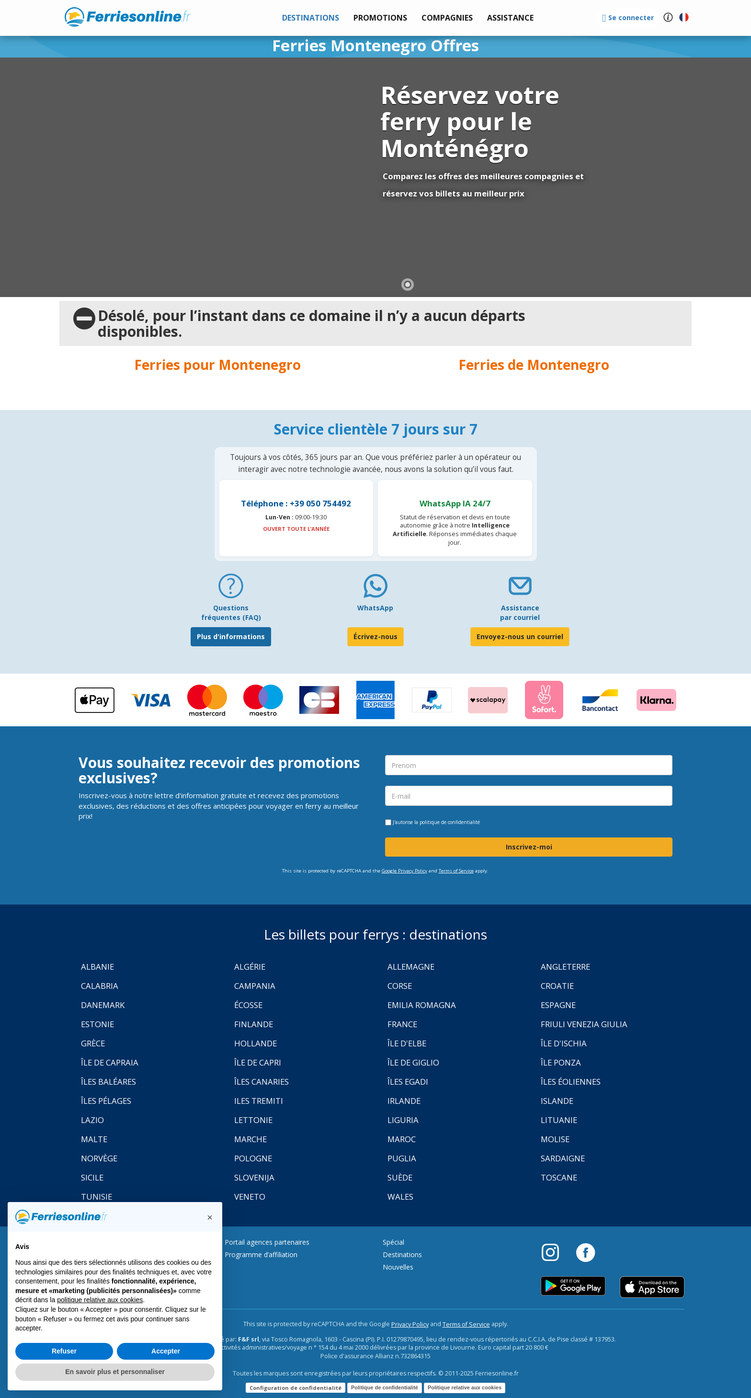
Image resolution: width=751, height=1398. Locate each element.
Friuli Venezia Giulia (584, 1024)
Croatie (557, 985)
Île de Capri (257, 1062)
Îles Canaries (261, 1081)
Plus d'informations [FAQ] (231, 636)
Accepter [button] (165, 1351)
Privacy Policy (410, 1324)
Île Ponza (561, 1062)
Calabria (99, 985)
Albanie (97, 966)
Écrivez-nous (375, 636)
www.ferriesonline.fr (128, 16)
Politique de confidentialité (384, 1387)
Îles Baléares (108, 1081)
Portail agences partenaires (267, 1242)
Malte (94, 1139)
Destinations (402, 1254)
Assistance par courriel (520, 612)
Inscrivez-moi (529, 846)
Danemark (103, 1004)
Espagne (558, 1004)
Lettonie (253, 1119)
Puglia (401, 1158)
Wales (400, 1196)
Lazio (92, 1119)
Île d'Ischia (564, 1043)
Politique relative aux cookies (464, 1387)
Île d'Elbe (406, 1043)
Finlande (253, 1024)
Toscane (559, 1177)
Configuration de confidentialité (295, 1387)
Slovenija (254, 1177)
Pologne (253, 1158)
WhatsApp (375, 607)
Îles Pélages (106, 1100)
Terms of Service (456, 871)
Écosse (248, 1004)
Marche (250, 1139)
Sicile (92, 1177)
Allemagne (410, 966)
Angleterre (565, 966)
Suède (399, 1177)
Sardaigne (563, 1158)
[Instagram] (555, 1252)
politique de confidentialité (450, 822)
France (402, 1024)
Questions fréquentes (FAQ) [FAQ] (231, 612)
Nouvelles (398, 1267)
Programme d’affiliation (261, 1254)
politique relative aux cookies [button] (100, 1300)
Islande (557, 1100)
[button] (510, 18)
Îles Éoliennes (571, 1081)
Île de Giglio (413, 1062)
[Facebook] (585, 1252)
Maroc (401, 1139)
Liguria (403, 1119)
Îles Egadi (407, 1081)
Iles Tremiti (258, 1100)
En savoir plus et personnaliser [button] (115, 1371)
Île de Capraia (109, 1062)
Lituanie (559, 1119)
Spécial (393, 1242)
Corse (399, 985)
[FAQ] (231, 589)
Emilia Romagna (421, 1004)
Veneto (249, 1196)
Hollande (255, 1043)
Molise (555, 1139)
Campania (254, 985)
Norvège (99, 1158)
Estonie (97, 1024)
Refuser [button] (64, 1351)
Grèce (93, 1043)
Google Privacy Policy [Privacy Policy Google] (404, 871)
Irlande (404, 1100)
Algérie (249, 966)
